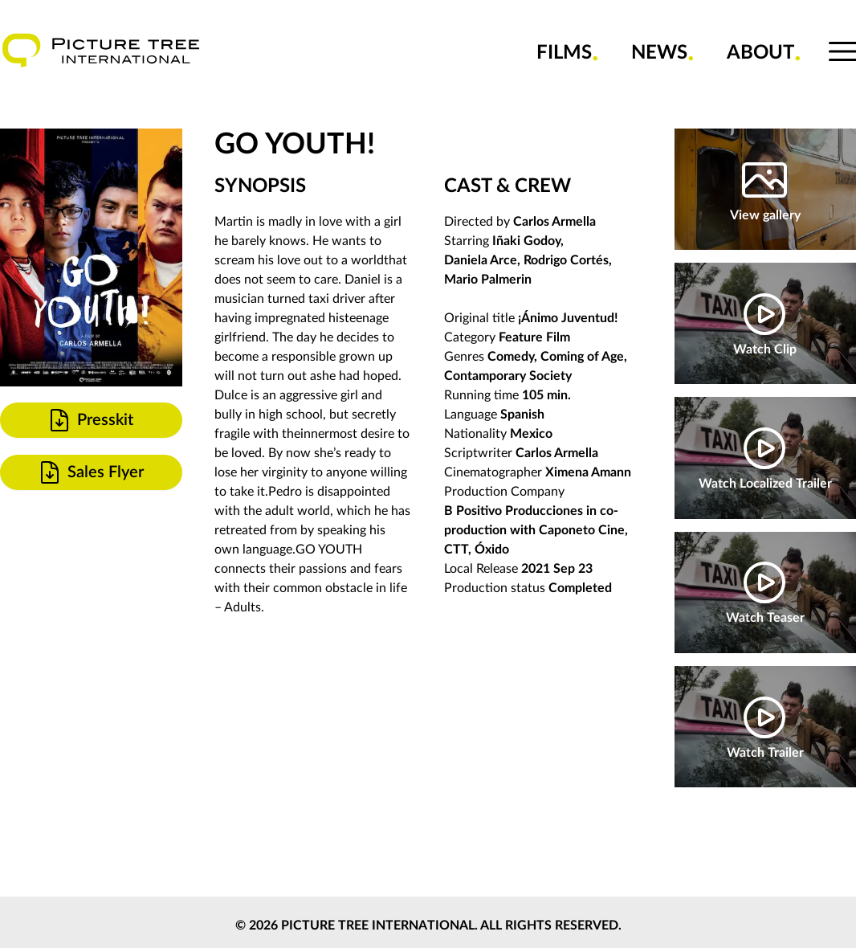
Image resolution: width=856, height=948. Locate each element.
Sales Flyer (90, 472)
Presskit (90, 420)
